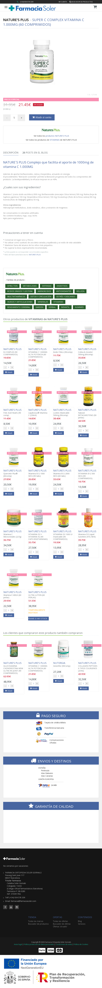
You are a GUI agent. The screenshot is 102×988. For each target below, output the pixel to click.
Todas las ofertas (60, 921)
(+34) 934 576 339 (26, 2)
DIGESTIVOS (62, 286)
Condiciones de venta (64, 944)
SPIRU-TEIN (12, 286)
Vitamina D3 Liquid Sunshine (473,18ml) (88, 534)
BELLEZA (80, 291)
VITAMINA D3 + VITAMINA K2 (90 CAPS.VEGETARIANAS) (38, 535)
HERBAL (52, 307)
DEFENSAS (46, 286)
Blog (80, 921)
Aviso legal (18, 944)
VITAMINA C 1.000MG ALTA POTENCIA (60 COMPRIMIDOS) (38, 353)
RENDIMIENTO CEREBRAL (18, 307)
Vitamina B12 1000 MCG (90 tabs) (38, 473)
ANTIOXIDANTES (63, 291)
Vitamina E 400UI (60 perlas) (13, 595)
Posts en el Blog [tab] (35, 152)
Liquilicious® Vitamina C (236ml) (38, 412)
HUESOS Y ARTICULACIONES (19, 302)
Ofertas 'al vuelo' (60, 926)
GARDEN (39, 307)
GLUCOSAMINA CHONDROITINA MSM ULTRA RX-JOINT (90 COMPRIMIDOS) (13, 668)
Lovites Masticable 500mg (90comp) (63, 412)
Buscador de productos (81, 2)
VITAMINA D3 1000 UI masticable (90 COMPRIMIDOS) (63, 535)
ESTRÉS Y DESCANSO (65, 296)
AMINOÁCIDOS (44, 291)
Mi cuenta (63, 2)
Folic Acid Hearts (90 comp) (13, 412)
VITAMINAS (55, 140)
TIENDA (32, 917)
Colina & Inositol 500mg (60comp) (88, 352)
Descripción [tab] (10, 152)
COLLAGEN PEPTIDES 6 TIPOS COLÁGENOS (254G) (88, 667)
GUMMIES (79, 307)
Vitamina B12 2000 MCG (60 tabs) (63, 473)
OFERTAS (57, 917)
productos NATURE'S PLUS (57, 136)
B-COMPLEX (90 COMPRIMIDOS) (13, 352)
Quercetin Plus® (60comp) (13, 473)
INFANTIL (65, 307)
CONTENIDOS (85, 917)
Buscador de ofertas (62, 924)
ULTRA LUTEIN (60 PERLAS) (38, 595)
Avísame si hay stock (36, 618)
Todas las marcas (35, 921)
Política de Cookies (81, 944)
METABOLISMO (30, 286)
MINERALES (43, 302)
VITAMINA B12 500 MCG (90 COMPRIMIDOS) (88, 474)
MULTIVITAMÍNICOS (16, 296)
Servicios (81, 924)
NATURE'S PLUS (35, 255)
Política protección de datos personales (39, 944)
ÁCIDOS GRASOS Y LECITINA (19, 291)
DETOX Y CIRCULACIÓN (40, 296)
